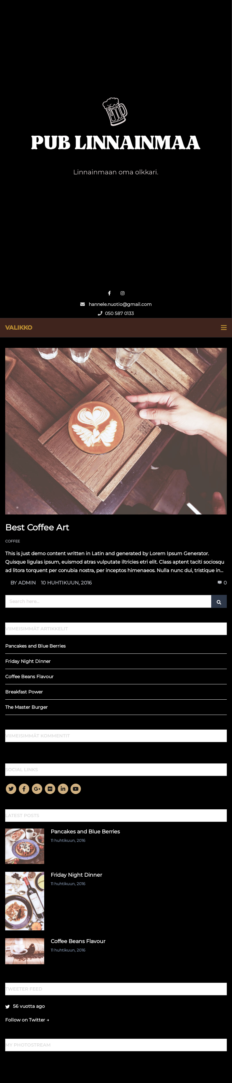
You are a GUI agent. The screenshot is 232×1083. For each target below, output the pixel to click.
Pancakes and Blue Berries (35, 646)
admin (27, 583)
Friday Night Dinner (28, 661)
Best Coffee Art (37, 527)
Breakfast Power (24, 692)
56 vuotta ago (29, 1006)
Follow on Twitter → (27, 1020)
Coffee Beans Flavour (29, 676)
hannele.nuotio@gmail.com (116, 304)
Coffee (12, 541)
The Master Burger (26, 707)
